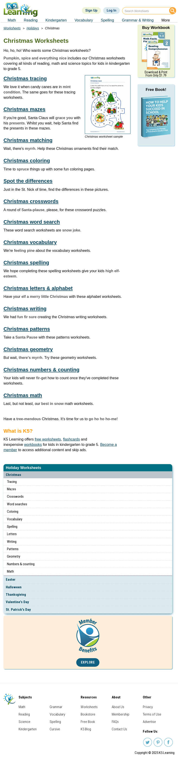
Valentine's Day (17, 602)
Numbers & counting (21, 564)
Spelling (12, 526)
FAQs (115, 722)
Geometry (13, 556)
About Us (118, 707)
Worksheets (12, 28)
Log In (111, 10)
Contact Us (119, 729)
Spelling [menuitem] (107, 20)
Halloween (14, 587)
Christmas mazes (24, 109)
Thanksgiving (16, 594)
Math (10, 571)
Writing (11, 542)
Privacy (148, 707)
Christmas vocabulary (30, 242)
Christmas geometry (28, 349)
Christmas (13, 475)
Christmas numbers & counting (41, 370)
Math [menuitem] (12, 20)
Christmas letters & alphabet (38, 288)
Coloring (12, 511)
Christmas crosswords (30, 201)
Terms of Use (152, 714)
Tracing (12, 482)
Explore (88, 662)
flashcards (71, 439)
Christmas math (22, 395)
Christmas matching (28, 140)
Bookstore (88, 714)
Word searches (17, 504)
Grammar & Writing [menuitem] (138, 20)
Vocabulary (14, 519)
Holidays (33, 28)
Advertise (149, 722)
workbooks (33, 445)
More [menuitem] (166, 20)
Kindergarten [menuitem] (56, 20)
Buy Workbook (156, 27)
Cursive (55, 729)
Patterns (13, 549)
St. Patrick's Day (18, 610)
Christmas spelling (26, 262)
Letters (12, 534)
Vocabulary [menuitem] (84, 20)
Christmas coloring (26, 160)
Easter (11, 579)
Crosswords (15, 496)
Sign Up (91, 10)
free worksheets (48, 439)
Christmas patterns (26, 329)
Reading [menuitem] (31, 20)
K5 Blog (86, 729)
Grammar (56, 707)
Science (24, 722)
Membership (120, 714)
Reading (24, 714)
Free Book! (156, 89)
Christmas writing (25, 309)
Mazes (11, 489)
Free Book (88, 722)
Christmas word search (31, 222)
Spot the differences (27, 181)
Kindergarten (28, 729)
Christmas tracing (25, 78)
